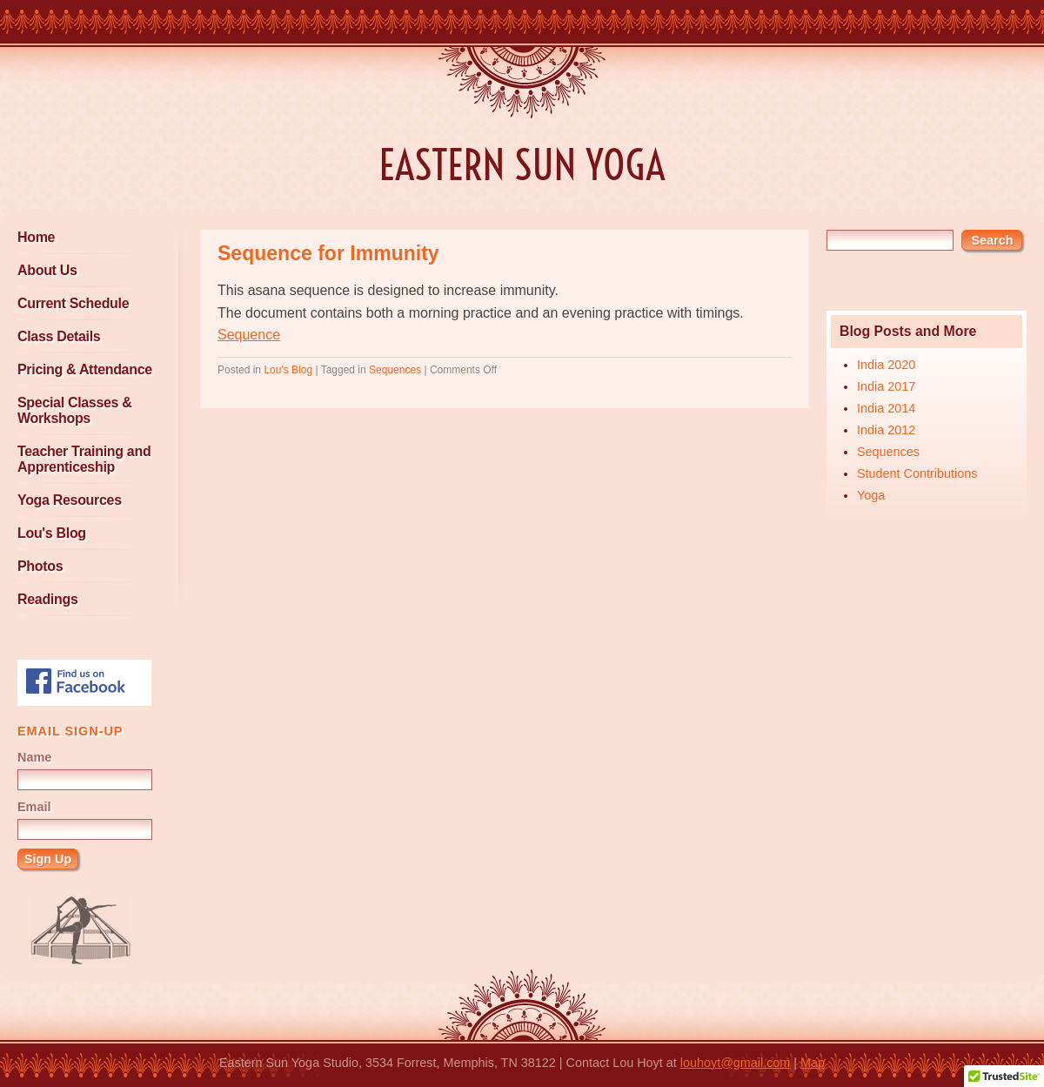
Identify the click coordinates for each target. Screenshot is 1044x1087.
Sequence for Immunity (328, 253)
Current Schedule (73, 303)
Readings (47, 599)
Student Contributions (917, 473)
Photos (40, 566)
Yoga (871, 495)
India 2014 (886, 408)
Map (812, 1063)
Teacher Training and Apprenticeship (84, 459)
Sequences (888, 452)
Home (36, 237)
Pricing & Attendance (84, 369)
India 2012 (886, 430)
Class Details (58, 336)
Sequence (249, 334)
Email (33, 807)
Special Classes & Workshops (74, 410)
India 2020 (886, 365)
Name (34, 757)
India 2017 (886, 386)
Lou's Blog (51, 533)
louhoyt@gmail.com (735, 1063)
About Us (47, 270)
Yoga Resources (69, 500)
